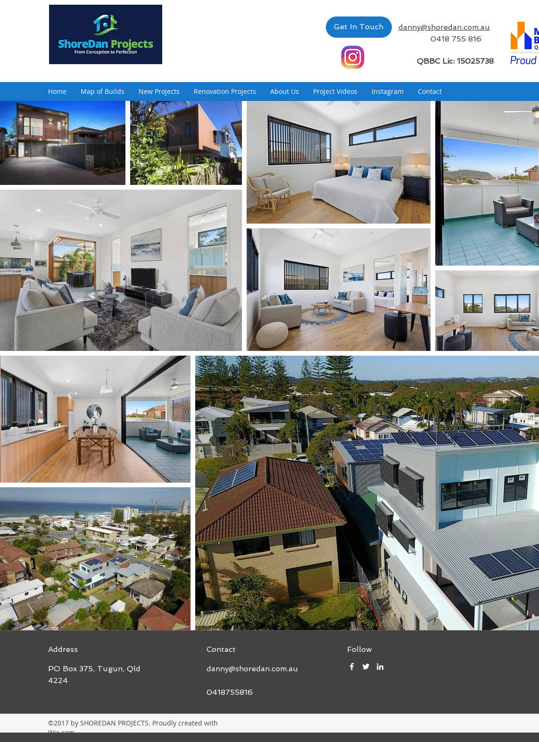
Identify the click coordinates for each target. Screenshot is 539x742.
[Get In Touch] (359, 27)
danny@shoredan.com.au (252, 668)
